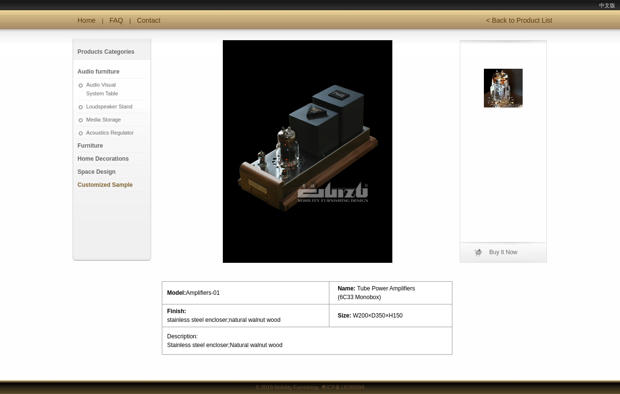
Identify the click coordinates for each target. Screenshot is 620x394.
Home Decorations (103, 158)
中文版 (607, 5)
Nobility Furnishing (296, 387)
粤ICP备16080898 (342, 387)
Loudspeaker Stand (109, 106)
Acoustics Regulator (110, 133)
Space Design (97, 171)
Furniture (90, 145)
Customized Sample (105, 185)
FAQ (116, 20)
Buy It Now (503, 252)
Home (86, 20)
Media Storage (103, 119)
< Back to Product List (519, 20)
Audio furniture (99, 71)
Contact (148, 20)
